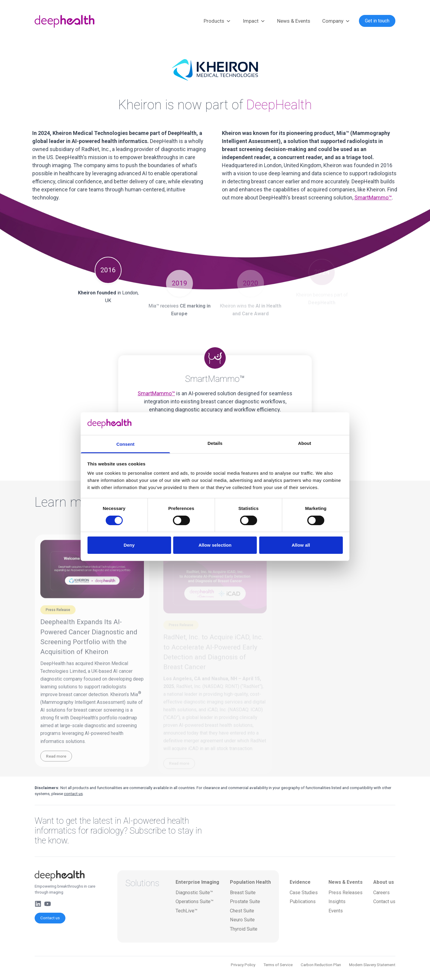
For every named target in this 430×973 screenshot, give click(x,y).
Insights (336, 901)
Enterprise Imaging (197, 882)
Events (335, 911)
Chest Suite (242, 911)
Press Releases (345, 892)
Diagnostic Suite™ (194, 892)
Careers (381, 892)
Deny (129, 545)
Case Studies (304, 892)
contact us (73, 793)
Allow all (301, 545)
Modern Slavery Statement (372, 964)
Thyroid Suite (243, 929)
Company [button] (336, 21)
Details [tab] (215, 443)
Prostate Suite (245, 901)
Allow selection (215, 545)
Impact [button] (254, 21)
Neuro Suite (242, 920)
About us (383, 882)
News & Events (293, 21)
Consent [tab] (125, 444)
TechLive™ (186, 911)
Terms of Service (278, 964)
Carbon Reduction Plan (321, 964)
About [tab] (304, 443)
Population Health (250, 882)
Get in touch (377, 21)
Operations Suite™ (195, 901)
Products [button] (217, 21)
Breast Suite (243, 892)
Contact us (50, 917)
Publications (303, 901)
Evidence (300, 882)
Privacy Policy (243, 964)
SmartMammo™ (373, 197)
